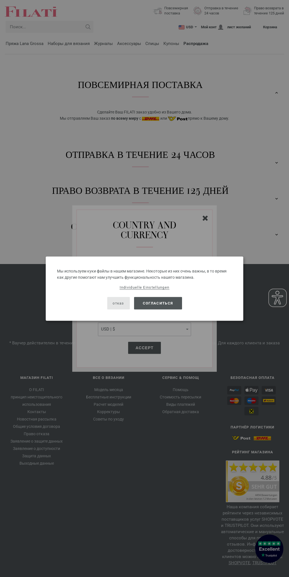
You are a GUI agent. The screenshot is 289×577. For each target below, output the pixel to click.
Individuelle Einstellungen (145, 287)
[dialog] (144, 288)
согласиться (158, 303)
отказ (118, 303)
